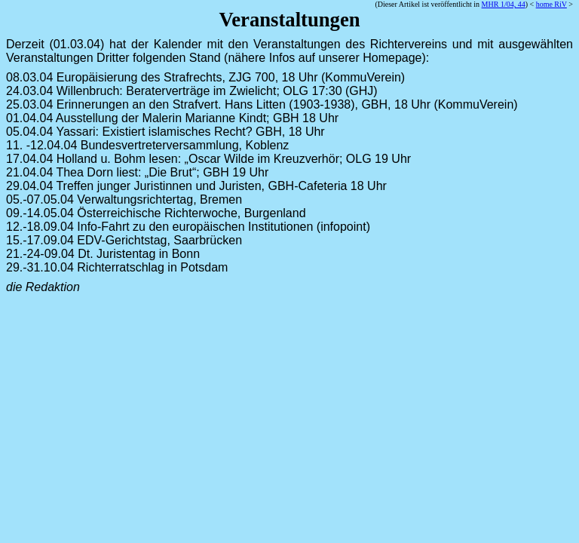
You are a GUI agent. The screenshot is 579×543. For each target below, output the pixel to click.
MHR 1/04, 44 (503, 4)
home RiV (551, 4)
